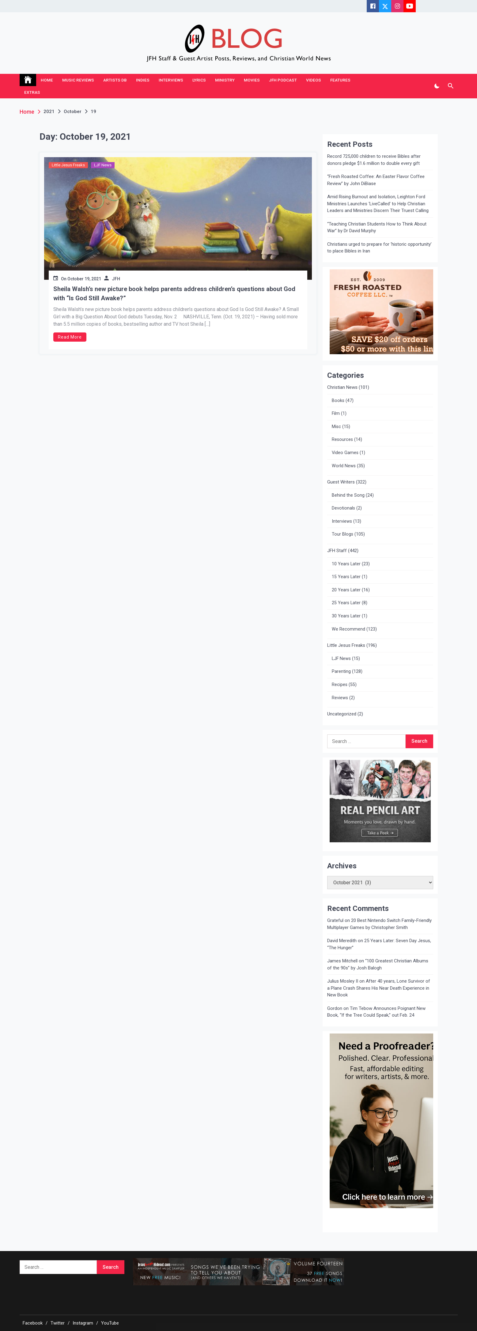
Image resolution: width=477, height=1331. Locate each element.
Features (340, 80)
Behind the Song (348, 495)
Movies (252, 80)
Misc (336, 426)
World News (344, 465)
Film (336, 413)
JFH (116, 278)
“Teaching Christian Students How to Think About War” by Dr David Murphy (376, 227)
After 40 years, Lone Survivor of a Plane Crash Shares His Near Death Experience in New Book (378, 988)
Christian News (342, 387)
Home (47, 80)
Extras (32, 92)
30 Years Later (346, 616)
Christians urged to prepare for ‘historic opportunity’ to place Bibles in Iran (379, 247)
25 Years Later (346, 602)
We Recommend (348, 629)
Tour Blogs (342, 534)
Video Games (345, 452)
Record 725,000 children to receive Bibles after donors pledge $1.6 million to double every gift (374, 160)
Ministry (225, 80)
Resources (342, 439)
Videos (313, 80)
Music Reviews (78, 80)
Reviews (340, 697)
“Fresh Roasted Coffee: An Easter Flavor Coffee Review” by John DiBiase (376, 180)
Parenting (341, 671)
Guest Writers (341, 482)
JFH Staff (337, 550)
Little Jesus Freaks (68, 165)
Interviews (171, 80)
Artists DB (115, 80)
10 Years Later (346, 564)
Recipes (339, 684)
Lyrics (199, 80)
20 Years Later (346, 590)
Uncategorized (341, 714)
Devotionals (343, 508)
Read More (70, 337)
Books (338, 400)
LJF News (103, 165)
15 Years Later (346, 576)
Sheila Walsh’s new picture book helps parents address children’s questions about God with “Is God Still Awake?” (174, 293)
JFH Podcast (283, 80)
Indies (143, 80)
